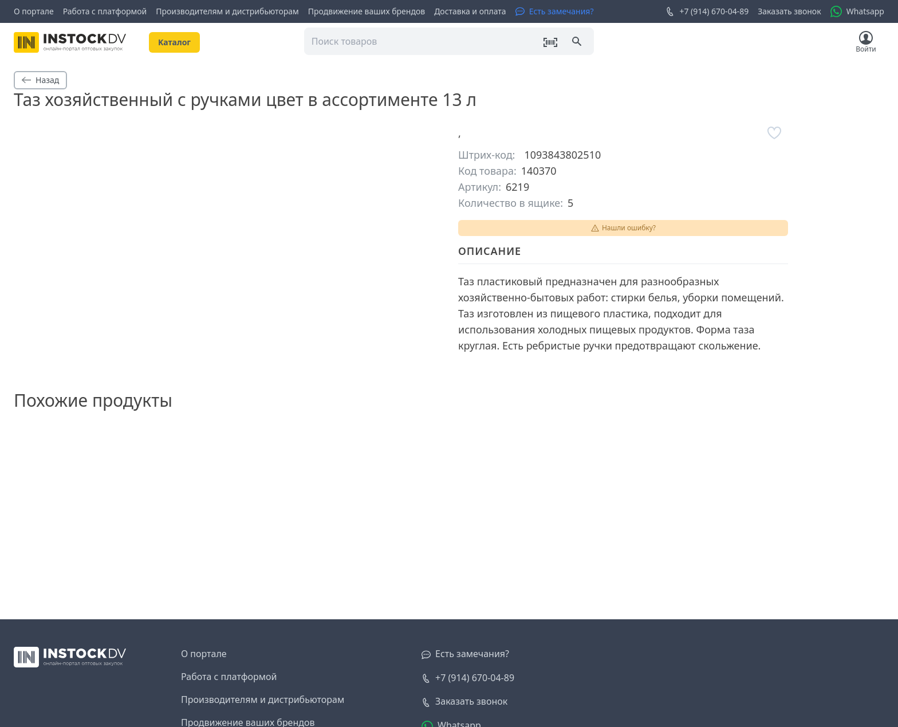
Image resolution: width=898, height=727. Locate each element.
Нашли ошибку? (623, 228)
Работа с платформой (105, 11)
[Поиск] (578, 42)
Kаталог (174, 42)
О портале (34, 11)
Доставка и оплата (470, 11)
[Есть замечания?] (554, 11)
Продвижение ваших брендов (366, 11)
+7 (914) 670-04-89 (707, 11)
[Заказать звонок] (464, 701)
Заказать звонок (789, 11)
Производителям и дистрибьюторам (227, 11)
